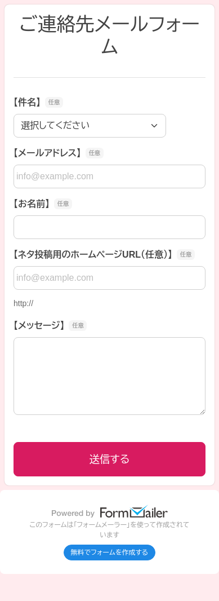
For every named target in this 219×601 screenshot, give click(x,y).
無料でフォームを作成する (110, 552)
